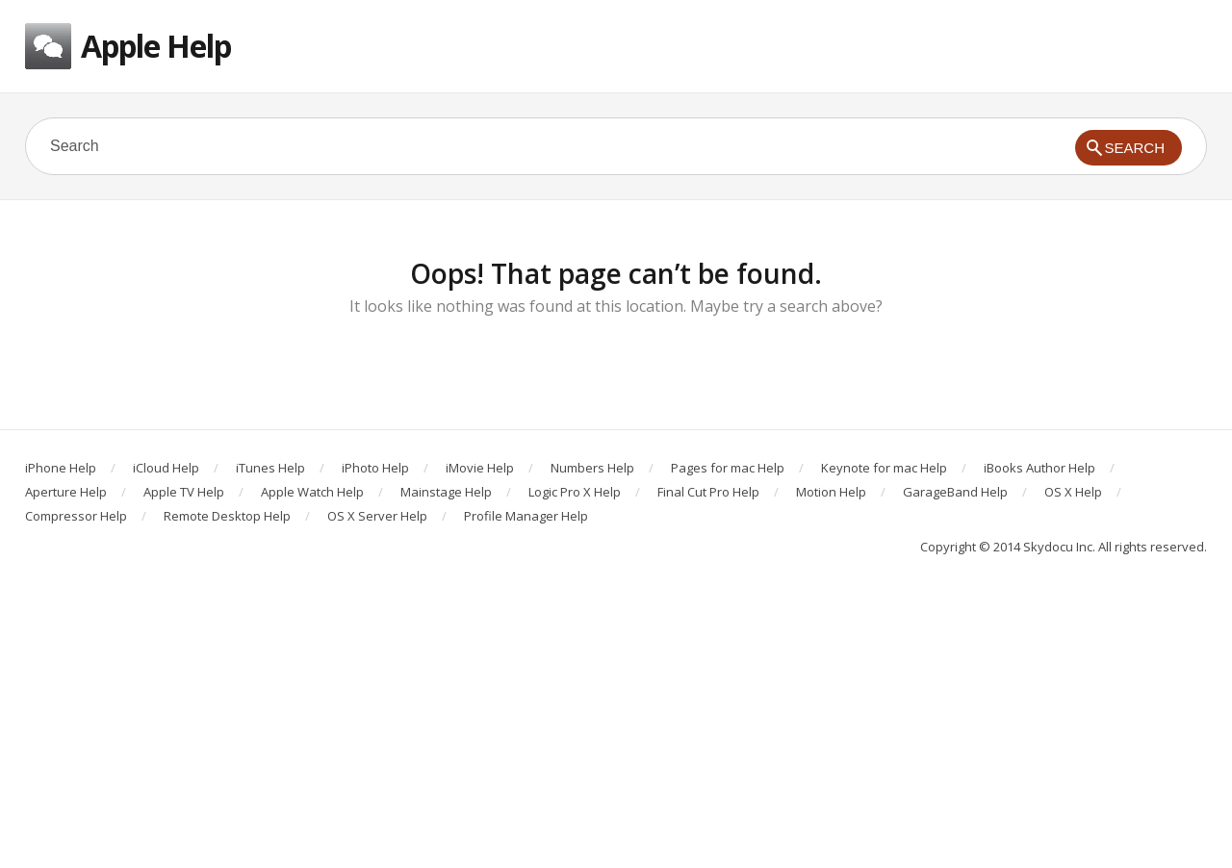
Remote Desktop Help (227, 515)
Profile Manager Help (526, 515)
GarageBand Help (955, 491)
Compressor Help (76, 515)
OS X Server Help (377, 515)
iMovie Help (480, 467)
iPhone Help (60, 467)
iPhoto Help (375, 467)
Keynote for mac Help (884, 467)
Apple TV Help (183, 491)
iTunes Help (270, 467)
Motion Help (831, 491)
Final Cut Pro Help (708, 491)
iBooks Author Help (1039, 467)
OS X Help (1073, 491)
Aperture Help (66, 491)
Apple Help (156, 45)
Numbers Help (592, 467)
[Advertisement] (616, 723)
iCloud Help (166, 467)
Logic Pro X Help (574, 491)
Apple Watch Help (312, 491)
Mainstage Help (446, 491)
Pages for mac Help (727, 467)
